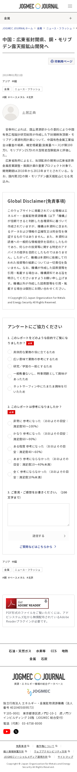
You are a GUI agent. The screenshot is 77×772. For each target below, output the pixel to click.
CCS (54, 651)
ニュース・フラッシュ (59, 28)
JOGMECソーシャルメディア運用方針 (27, 756)
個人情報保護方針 (15, 751)
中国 (14, 81)
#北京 (30, 97)
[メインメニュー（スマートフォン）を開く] (70, 6)
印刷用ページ (61, 61)
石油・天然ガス (20, 651)
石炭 (44, 659)
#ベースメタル (16, 97)
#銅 (4, 97)
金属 (7, 18)
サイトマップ (65, 756)
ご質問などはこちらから (36, 547)
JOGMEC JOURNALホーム (17, 28)
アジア (6, 81)
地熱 (65, 651)
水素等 (41, 651)
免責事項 (23, 746)
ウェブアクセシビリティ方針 (52, 751)
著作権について (46, 746)
